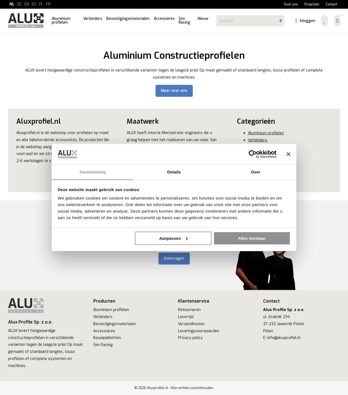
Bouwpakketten (107, 337)
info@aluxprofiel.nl (283, 337)
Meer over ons (174, 90)
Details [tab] (174, 172)
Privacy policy (190, 337)
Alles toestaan (252, 238)
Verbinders (257, 140)
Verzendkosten (191, 323)
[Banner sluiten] (288, 154)
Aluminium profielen (266, 133)
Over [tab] (255, 172)
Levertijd (186, 316)
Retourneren (189, 309)
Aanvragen (174, 258)
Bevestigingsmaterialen (114, 323)
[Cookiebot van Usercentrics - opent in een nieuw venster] (252, 154)
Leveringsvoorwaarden (198, 331)
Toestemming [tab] (92, 172)
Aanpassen (173, 238)
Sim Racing (103, 344)
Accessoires (104, 331)
